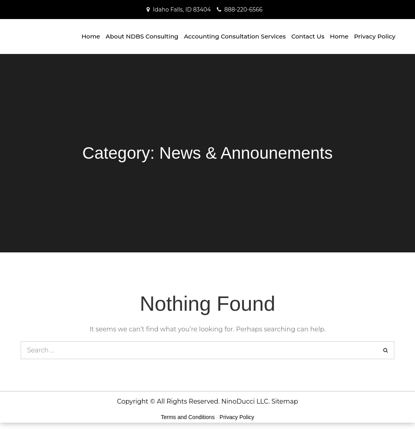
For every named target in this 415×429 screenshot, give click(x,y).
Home (90, 36)
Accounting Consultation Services (235, 36)
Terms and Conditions (187, 417)
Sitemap (284, 401)
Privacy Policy (375, 36)
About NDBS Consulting (142, 36)
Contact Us (307, 36)
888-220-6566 (243, 9)
